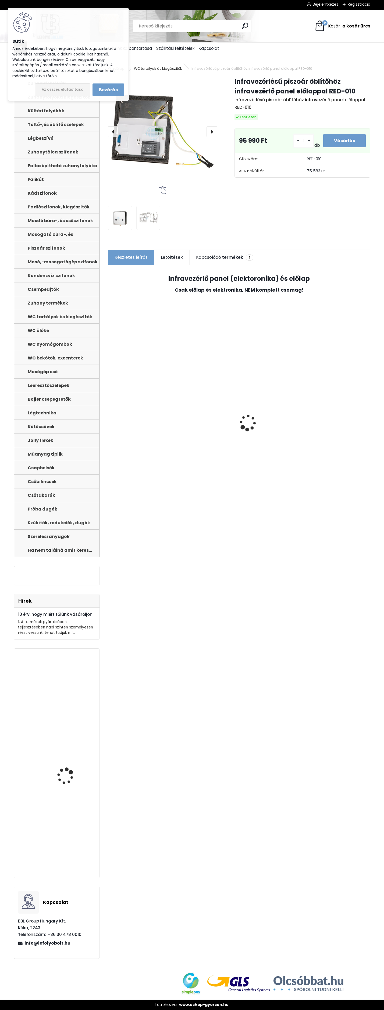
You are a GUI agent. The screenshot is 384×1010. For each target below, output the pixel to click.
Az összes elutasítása (63, 89)
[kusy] (303, 140)
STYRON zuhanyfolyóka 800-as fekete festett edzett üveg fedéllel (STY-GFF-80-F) (71, 792)
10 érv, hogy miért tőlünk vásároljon (55, 614)
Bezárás (108, 90)
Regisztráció (359, 4)
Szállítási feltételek (175, 48)
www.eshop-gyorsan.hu (204, 1004)
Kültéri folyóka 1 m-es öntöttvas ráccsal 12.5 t (71, 852)
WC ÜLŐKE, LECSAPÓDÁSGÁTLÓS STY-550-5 (338, 434)
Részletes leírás (131, 257)
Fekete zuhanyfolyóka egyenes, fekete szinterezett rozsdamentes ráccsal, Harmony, (269, 449)
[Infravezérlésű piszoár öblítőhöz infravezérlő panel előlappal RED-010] (162, 131)
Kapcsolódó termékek (224, 257)
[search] (245, 26)
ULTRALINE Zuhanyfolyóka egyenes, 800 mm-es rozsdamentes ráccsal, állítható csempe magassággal (138, 442)
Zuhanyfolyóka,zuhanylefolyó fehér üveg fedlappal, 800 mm (56, 716)
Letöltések (172, 257)
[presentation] (113, 131)
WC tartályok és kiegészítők (158, 68)
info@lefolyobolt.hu (47, 943)
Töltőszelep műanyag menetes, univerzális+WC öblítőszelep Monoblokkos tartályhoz (205, 450)
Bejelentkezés (325, 4)
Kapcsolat (209, 48)
